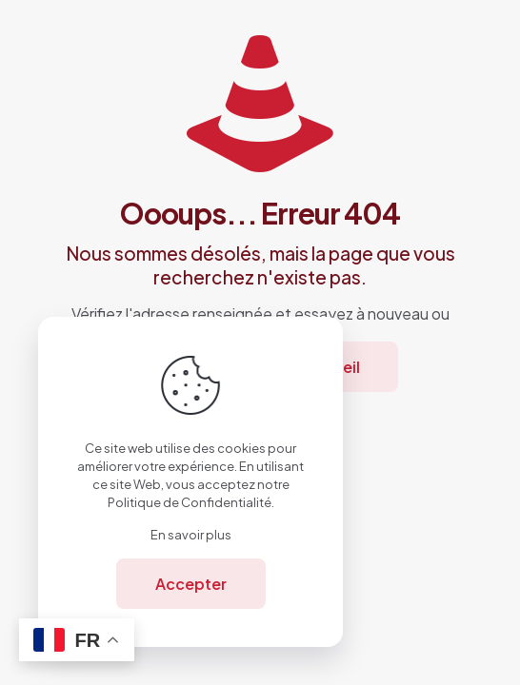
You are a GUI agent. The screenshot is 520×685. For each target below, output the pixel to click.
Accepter (191, 584)
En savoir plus (190, 534)
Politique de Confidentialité (189, 502)
